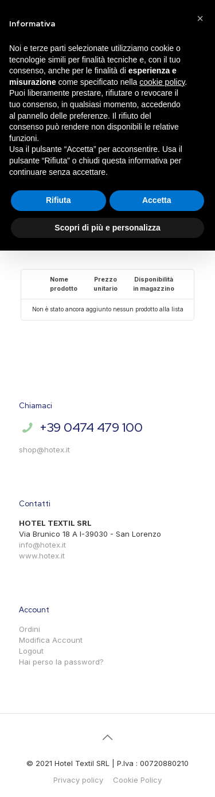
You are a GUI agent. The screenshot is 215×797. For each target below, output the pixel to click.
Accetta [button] (156, 200)
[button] (200, 18)
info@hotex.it (42, 544)
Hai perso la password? (61, 661)
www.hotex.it (42, 555)
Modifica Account (51, 639)
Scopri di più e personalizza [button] (107, 227)
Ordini (29, 629)
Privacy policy (78, 779)
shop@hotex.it (44, 449)
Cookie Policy (137, 779)
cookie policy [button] (162, 82)
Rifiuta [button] (58, 200)
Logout (31, 650)
